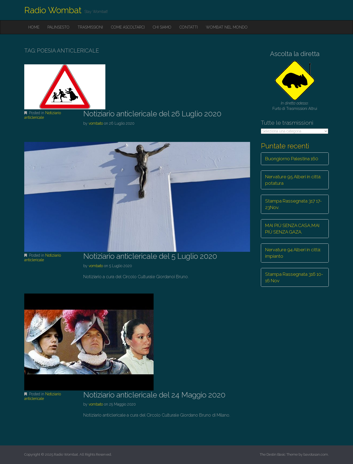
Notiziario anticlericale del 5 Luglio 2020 (150, 256)
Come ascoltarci (128, 27)
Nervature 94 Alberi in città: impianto (293, 253)
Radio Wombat (53, 10)
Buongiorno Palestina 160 (291, 158)
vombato (96, 123)
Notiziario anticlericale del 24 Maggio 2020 (154, 394)
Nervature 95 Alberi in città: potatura (293, 180)
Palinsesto (58, 27)
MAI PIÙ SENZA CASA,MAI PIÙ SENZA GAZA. (292, 229)
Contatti (188, 27)
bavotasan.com (315, 454)
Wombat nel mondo (227, 27)
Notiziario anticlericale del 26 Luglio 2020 (152, 113)
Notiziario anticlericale (42, 115)
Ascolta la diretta (295, 54)
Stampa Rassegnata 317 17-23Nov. (293, 204)
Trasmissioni (90, 27)
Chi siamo (162, 27)
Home (33, 27)
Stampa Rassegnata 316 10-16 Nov (294, 277)
